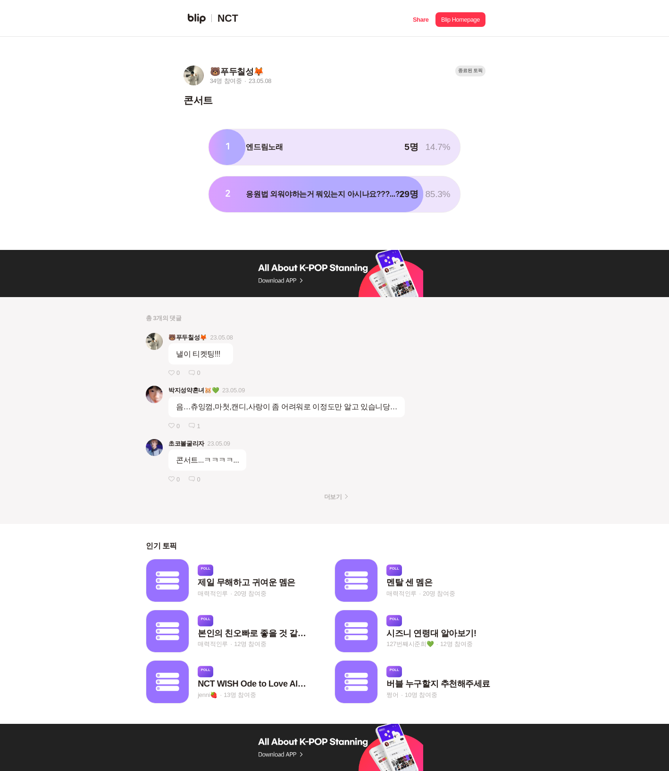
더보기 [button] (333, 496)
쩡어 (392, 694)
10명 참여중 (421, 694)
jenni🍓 (207, 694)
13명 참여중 (240, 694)
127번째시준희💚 (410, 643)
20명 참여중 (250, 593)
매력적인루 (213, 593)
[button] (420, 18)
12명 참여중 (250, 643)
